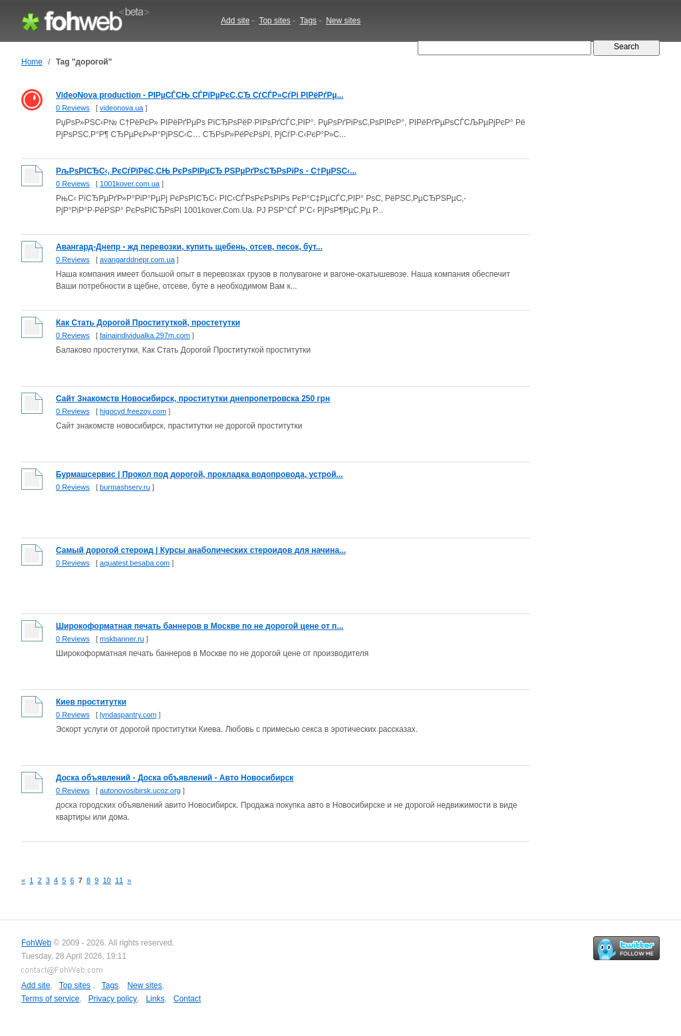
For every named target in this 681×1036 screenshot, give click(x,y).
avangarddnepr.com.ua (137, 259)
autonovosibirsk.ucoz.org (140, 790)
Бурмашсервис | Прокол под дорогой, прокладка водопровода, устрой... (199, 474)
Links (155, 998)
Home (32, 62)
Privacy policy (112, 998)
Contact (187, 998)
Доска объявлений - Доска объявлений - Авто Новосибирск (174, 777)
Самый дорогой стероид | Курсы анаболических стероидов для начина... (201, 550)
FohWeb (36, 943)
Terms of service (50, 998)
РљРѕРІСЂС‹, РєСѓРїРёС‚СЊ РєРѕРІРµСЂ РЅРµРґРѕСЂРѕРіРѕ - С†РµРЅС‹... (206, 171)
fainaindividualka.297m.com (145, 335)
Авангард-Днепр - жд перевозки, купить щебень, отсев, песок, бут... (189, 247)
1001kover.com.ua (130, 184)
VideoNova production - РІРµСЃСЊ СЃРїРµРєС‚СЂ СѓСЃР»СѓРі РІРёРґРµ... (199, 95)
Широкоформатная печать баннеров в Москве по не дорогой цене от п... (199, 626)
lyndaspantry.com (128, 715)
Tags (308, 20)
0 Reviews (73, 108)
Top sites (274, 20)
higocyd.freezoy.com (133, 411)
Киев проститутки (91, 702)
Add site (235, 20)
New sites (343, 20)
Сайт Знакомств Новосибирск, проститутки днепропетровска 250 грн (193, 398)
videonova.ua (121, 108)
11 (119, 880)
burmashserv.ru (125, 487)
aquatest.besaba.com (135, 563)
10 (107, 880)
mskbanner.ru (122, 639)
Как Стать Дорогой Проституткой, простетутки (148, 322)
